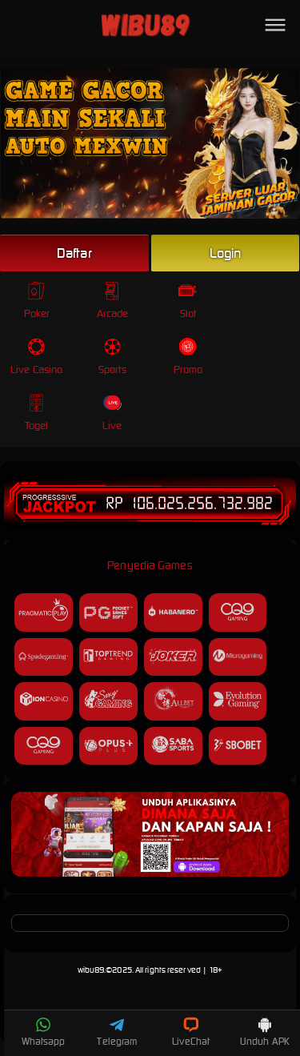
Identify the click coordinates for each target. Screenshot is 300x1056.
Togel (37, 412)
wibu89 (91, 970)
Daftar (74, 253)
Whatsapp (44, 1032)
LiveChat (191, 1032)
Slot (188, 300)
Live (112, 412)
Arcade (113, 300)
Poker (37, 300)
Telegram (117, 1032)
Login (226, 253)
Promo (188, 356)
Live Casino (36, 356)
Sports (112, 356)
